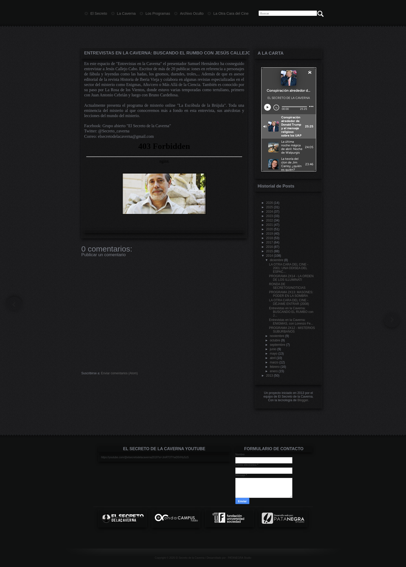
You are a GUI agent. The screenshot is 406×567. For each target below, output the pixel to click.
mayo (273, 353)
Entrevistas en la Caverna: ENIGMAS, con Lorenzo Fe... (291, 321)
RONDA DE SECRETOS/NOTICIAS (287, 286)
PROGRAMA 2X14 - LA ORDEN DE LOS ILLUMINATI (291, 278)
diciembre (276, 260)
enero (274, 371)
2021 (269, 225)
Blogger (303, 400)
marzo (274, 362)
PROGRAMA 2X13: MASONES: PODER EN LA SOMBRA (291, 294)
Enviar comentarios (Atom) (119, 373)
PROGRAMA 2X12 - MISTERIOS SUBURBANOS (292, 329)
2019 (269, 233)
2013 (269, 375)
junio (273, 349)
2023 (269, 216)
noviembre (277, 336)
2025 (269, 207)
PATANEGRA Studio (239, 557)
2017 (269, 242)
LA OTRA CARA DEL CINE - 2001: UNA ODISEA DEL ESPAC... (288, 268)
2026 (269, 203)
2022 (269, 220)
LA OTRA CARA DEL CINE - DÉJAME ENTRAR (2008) (289, 302)
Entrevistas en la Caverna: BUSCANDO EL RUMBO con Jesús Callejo (164, 53)
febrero (275, 367)
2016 (269, 247)
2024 (269, 211)
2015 (269, 251)
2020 (269, 229)
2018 (269, 238)
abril (273, 358)
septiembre (277, 345)
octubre (275, 340)
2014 (269, 255)
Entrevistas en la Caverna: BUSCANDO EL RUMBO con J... (291, 311)
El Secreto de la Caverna (190, 557)
